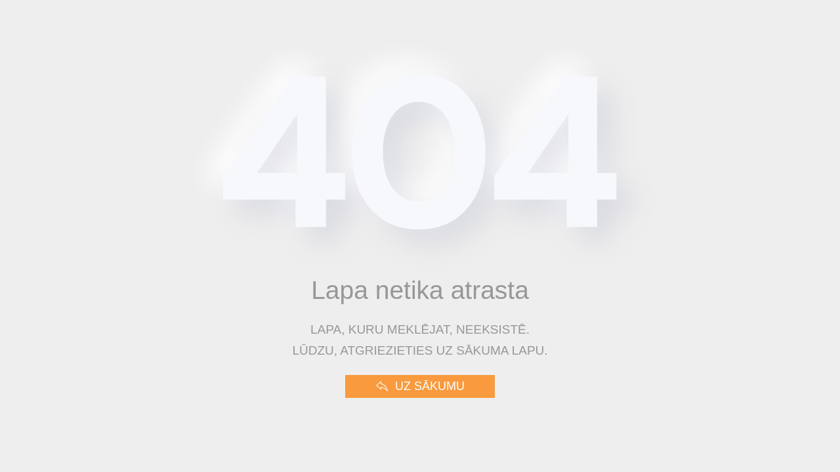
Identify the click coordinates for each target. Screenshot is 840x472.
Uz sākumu (420, 386)
